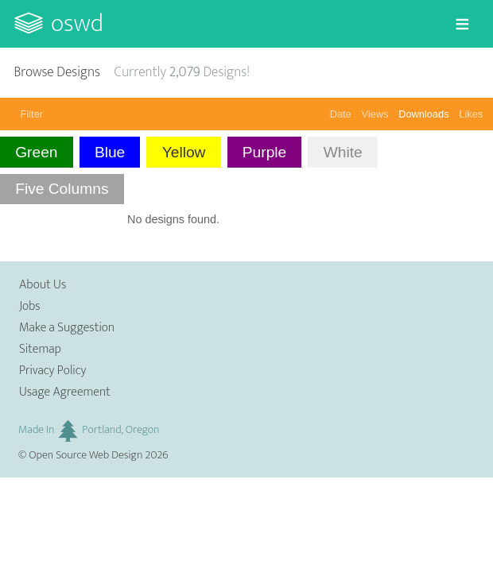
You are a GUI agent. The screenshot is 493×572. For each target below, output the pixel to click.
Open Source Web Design (85, 455)
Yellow (184, 152)
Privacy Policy (52, 370)
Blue (110, 152)
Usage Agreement (65, 392)
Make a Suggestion (67, 327)
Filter (32, 114)
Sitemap (40, 349)
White (343, 152)
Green (36, 152)
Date (340, 114)
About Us (42, 285)
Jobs (30, 306)
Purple (264, 152)
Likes (471, 114)
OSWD (77, 23)
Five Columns (61, 188)
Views (375, 114)
